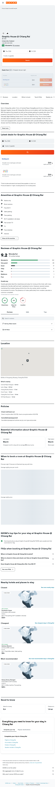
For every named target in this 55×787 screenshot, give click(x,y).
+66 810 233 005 (7, 43)
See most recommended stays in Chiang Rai (41, 658)
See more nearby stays (47, 587)
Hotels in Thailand (29, 783)
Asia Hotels (20, 783)
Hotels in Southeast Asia (42, 783)
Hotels (14, 783)
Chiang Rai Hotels (19, 784)
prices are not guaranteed (36, 762)
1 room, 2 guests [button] (8, 56)
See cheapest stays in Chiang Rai (44, 623)
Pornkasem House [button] (7, 610)
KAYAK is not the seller (28, 768)
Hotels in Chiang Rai (10, 745)
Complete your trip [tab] (9, 729)
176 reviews (16, 45)
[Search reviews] (29, 318)
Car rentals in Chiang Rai (11, 742)
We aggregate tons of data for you (28, 771)
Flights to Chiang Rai (10, 740)
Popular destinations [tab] (24, 729)
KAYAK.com (8, 783)
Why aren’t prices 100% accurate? (28, 774)
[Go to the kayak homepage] (11, 3)
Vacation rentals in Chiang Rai (13, 747)
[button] (3, 3)
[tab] (10, 312)
